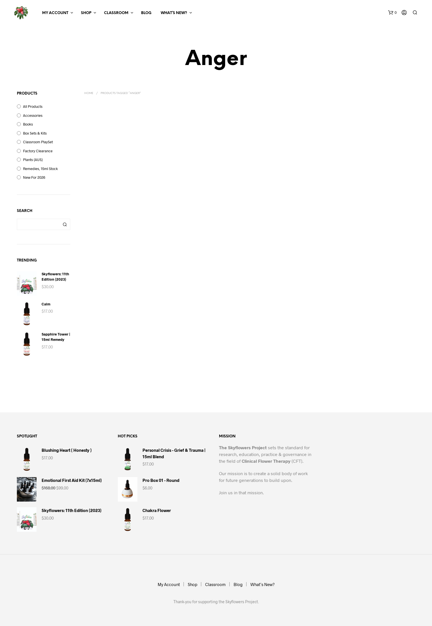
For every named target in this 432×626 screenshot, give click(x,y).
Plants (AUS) (33, 159)
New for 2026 (34, 177)
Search (64, 224)
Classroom (116, 13)
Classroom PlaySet (38, 142)
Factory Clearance (38, 151)
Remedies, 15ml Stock (40, 168)
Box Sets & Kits (35, 133)
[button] (392, 12)
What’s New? (174, 13)
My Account (55, 13)
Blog (146, 13)
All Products (32, 106)
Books (28, 124)
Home (88, 93)
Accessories (32, 115)
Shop (86, 13)
